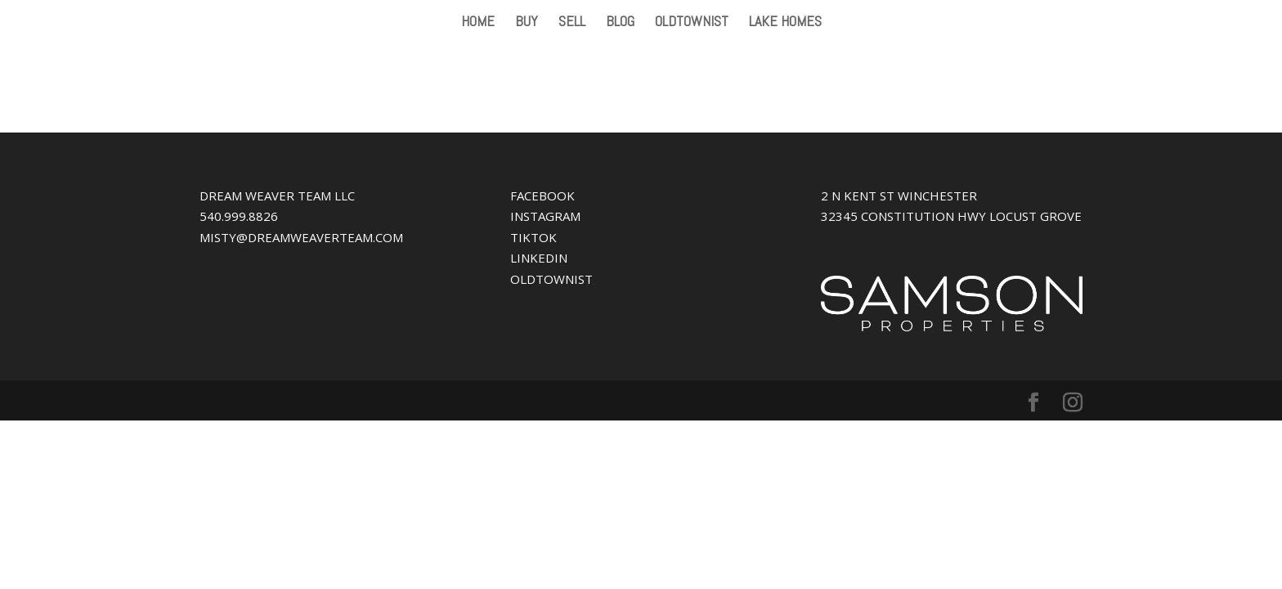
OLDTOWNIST (691, 23)
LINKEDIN (538, 258)
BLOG (620, 23)
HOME (478, 23)
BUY (526, 23)
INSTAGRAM (545, 216)
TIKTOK (533, 237)
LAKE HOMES (785, 23)
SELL (571, 23)
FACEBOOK (542, 195)
